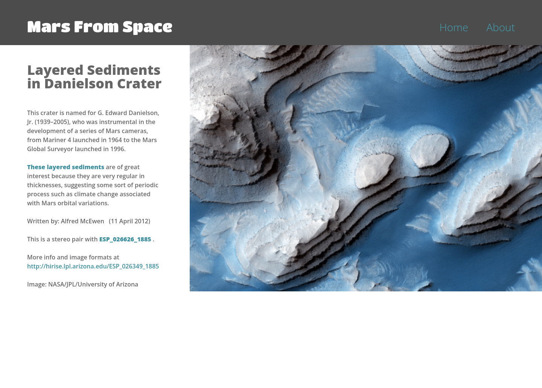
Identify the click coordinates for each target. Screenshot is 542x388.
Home (454, 27)
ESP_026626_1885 (126, 239)
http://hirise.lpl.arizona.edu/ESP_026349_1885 (93, 266)
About (500, 27)
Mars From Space (99, 26)
